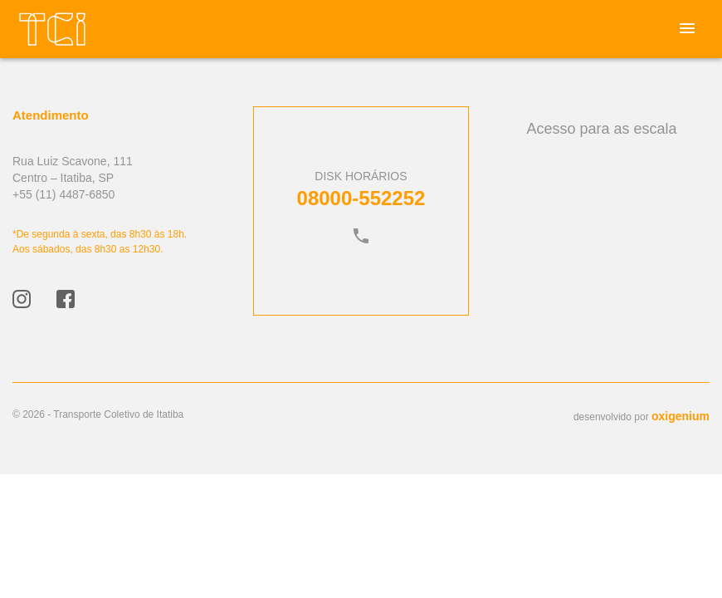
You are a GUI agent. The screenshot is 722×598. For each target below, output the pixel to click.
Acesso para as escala (601, 128)
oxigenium (680, 416)
